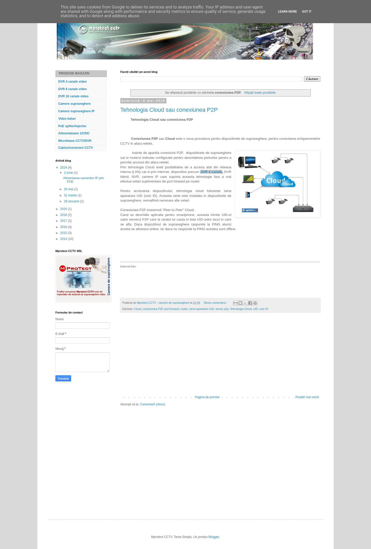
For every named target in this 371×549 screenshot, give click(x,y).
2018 (64, 215)
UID (255, 308)
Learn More (287, 11)
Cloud (137, 308)
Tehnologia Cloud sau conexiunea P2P (169, 110)
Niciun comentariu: (215, 302)
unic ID (263, 308)
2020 (64, 209)
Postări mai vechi (307, 397)
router (184, 308)
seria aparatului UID (201, 308)
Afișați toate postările (259, 92)
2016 (64, 227)
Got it (306, 11)
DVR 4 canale (211, 172)
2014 (64, 239)
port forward (171, 308)
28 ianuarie (72, 201)
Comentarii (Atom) (152, 404)
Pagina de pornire (207, 397)
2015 (64, 233)
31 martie (71, 195)
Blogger (213, 537)
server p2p (222, 308)
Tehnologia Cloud (240, 308)
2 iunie (69, 173)
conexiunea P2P (153, 308)
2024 (64, 167)
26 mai (69, 189)
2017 (64, 221)
